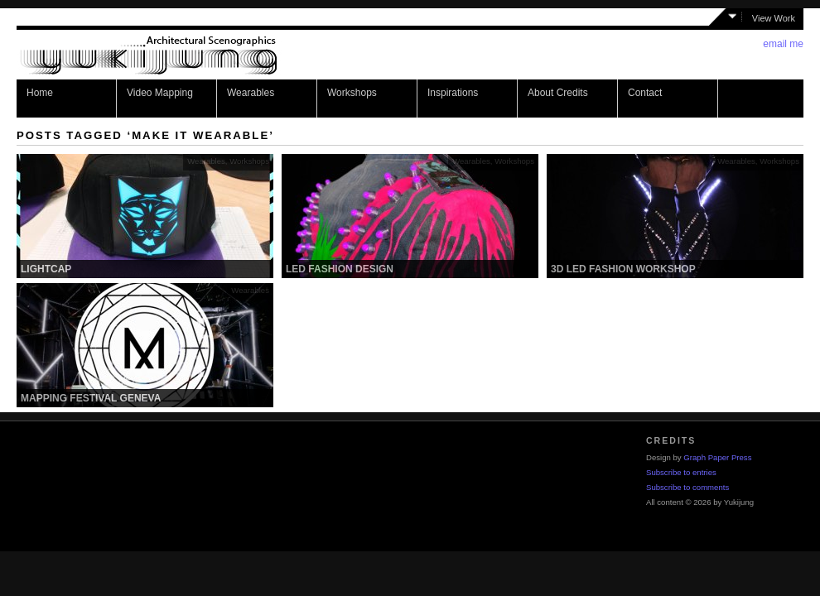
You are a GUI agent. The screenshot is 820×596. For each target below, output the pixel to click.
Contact (645, 93)
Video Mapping (160, 93)
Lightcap (46, 269)
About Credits (558, 93)
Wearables (250, 93)
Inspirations (452, 93)
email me (783, 44)
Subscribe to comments (687, 487)
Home (40, 93)
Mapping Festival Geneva (91, 398)
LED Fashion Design (339, 269)
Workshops (352, 93)
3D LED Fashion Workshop (623, 269)
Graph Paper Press (717, 457)
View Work (773, 18)
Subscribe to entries (681, 472)
